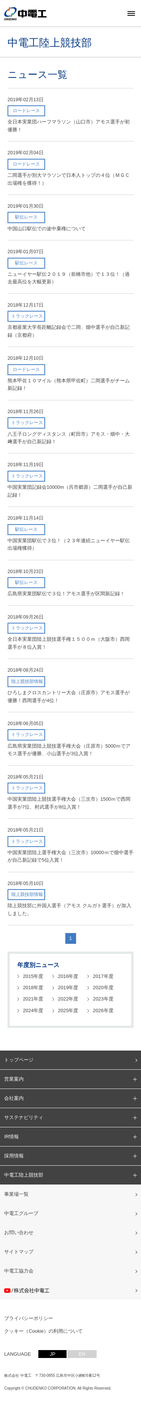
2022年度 (68, 999)
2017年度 (103, 976)
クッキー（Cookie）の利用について (43, 1331)
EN (82, 1354)
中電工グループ (21, 1213)
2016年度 (68, 976)
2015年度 (33, 976)
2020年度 (103, 987)
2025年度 (68, 1010)
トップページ (18, 1060)
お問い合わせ (18, 1232)
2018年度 (33, 987)
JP (52, 1354)
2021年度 (33, 999)
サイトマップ (18, 1252)
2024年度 (33, 1010)
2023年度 (103, 999)
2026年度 (103, 1010)
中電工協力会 (18, 1271)
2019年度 (68, 987)
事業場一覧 (16, 1194)
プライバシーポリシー (28, 1318)
